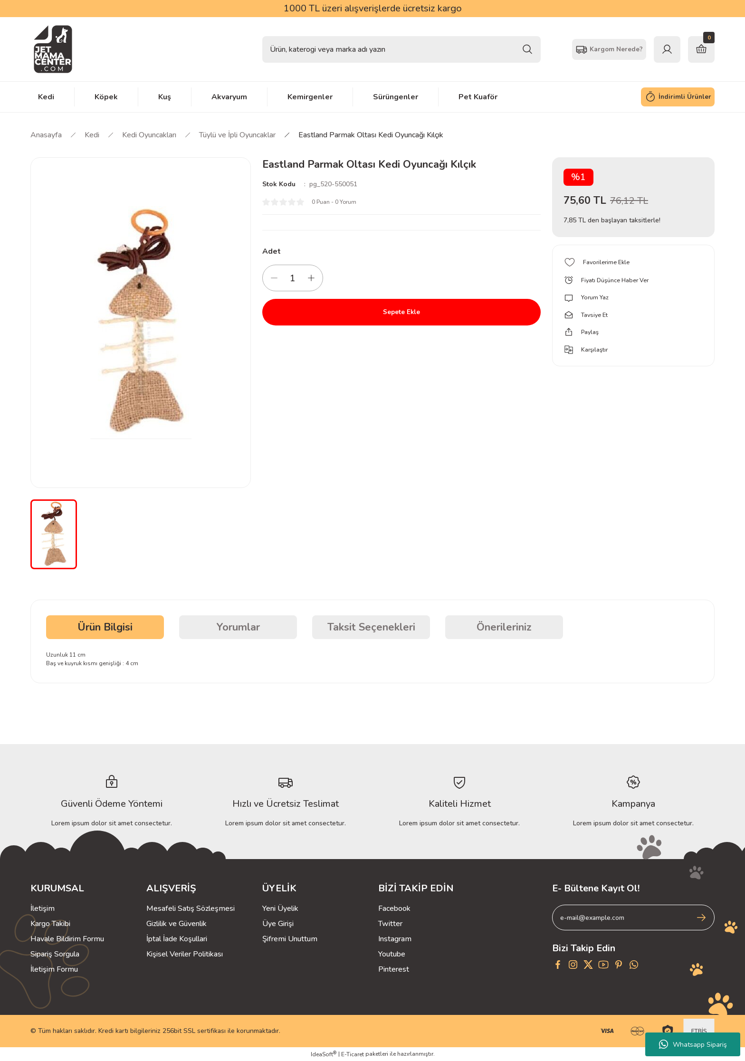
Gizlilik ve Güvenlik (176, 923)
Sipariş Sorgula (54, 954)
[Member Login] (667, 49)
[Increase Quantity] (311, 278)
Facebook (394, 908)
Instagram (394, 939)
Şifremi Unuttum (289, 939)
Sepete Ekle (401, 312)
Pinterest (393, 969)
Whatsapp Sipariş (693, 1044)
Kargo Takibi (50, 923)
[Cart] (701, 49)
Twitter (390, 923)
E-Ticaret (352, 1054)
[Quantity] (292, 278)
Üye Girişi (278, 923)
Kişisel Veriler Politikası (184, 954)
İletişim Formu (54, 969)
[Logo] (53, 49)
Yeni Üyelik (280, 908)
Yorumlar (238, 627)
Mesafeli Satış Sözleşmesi (190, 908)
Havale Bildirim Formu (67, 939)
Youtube (391, 954)
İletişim (42, 908)
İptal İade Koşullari (176, 939)
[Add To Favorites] (633, 262)
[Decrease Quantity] (274, 278)
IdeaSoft (323, 1054)
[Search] (401, 49)
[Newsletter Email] (633, 917)
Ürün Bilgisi (105, 627)
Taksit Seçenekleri (371, 627)
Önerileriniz (504, 627)
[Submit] (701, 917)
